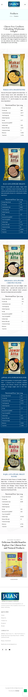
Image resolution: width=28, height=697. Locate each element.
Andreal (17, 690)
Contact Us (4, 620)
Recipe (3, 626)
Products (3, 623)
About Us (3, 618)
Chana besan (14, 579)
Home (11, 16)
